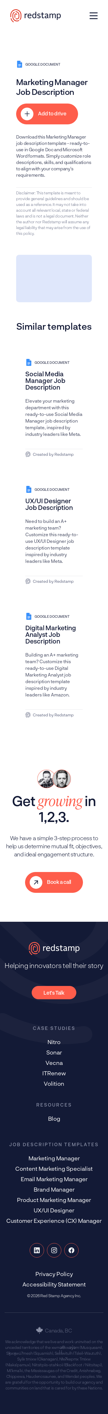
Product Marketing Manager (54, 1199)
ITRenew (54, 1073)
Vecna (54, 1062)
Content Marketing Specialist (54, 1168)
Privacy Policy (54, 1273)
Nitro (54, 1041)
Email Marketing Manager (54, 1178)
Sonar (54, 1052)
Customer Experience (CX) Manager (54, 1220)
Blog (54, 1118)
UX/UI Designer (54, 1210)
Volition (54, 1083)
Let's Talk (53, 992)
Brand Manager (54, 1189)
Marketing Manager (54, 1158)
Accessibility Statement (54, 1284)
